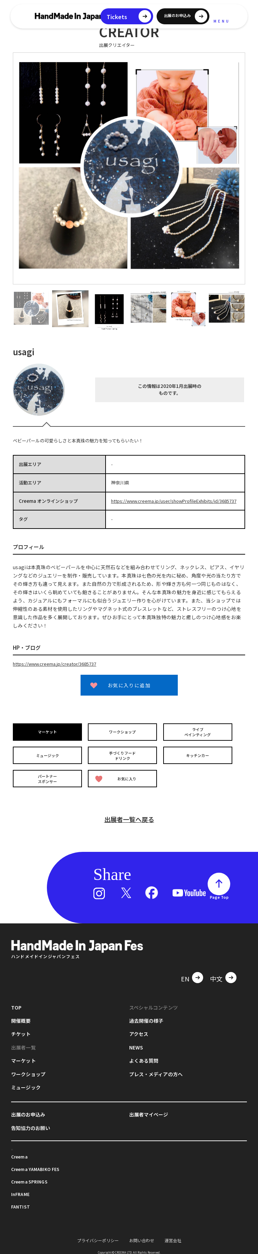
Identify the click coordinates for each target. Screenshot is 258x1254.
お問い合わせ (141, 1236)
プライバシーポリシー (98, 1236)
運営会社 (173, 1236)
